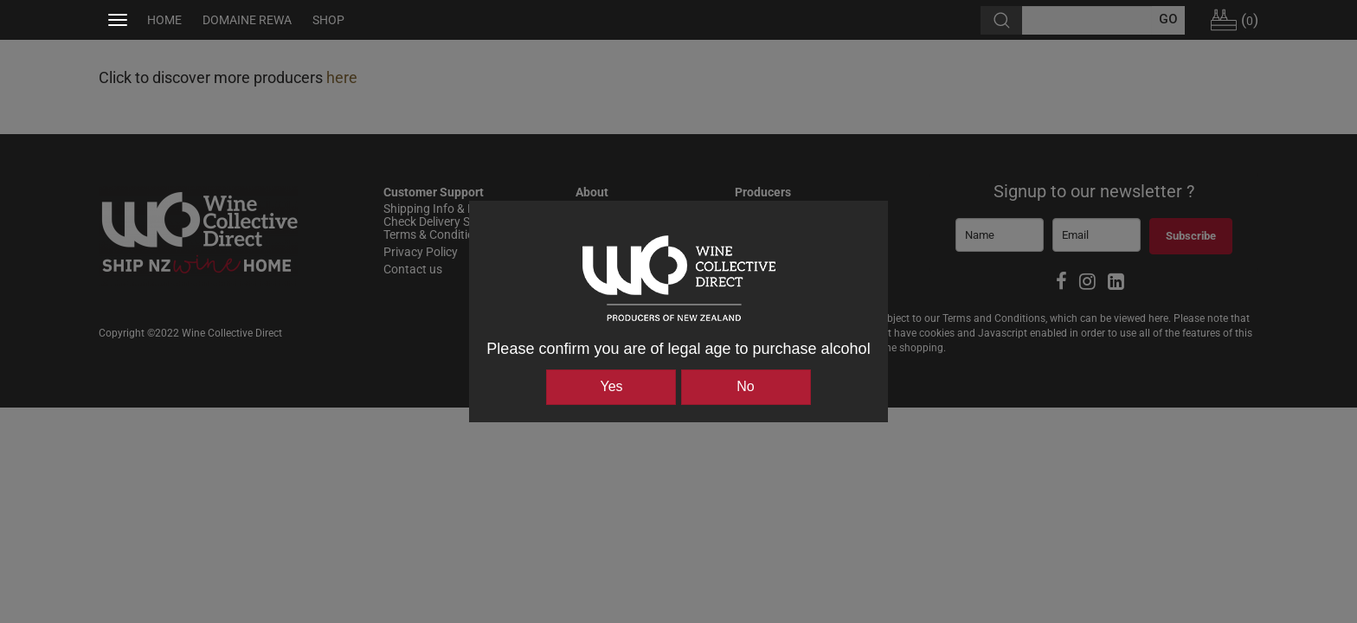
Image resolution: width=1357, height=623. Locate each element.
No (745, 386)
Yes (611, 386)
